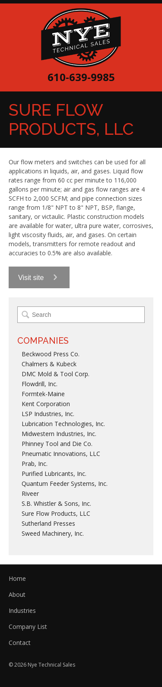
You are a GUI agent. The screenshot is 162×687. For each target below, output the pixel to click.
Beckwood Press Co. (50, 354)
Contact (20, 642)
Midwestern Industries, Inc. (59, 434)
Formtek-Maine (43, 394)
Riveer (30, 493)
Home (17, 578)
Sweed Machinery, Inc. (53, 533)
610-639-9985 (81, 77)
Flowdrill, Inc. (39, 384)
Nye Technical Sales (81, 38)
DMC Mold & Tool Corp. (55, 374)
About (17, 594)
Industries (22, 610)
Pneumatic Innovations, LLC (61, 453)
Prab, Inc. (35, 463)
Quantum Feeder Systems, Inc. (65, 483)
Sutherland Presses (48, 523)
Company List (28, 626)
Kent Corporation (46, 404)
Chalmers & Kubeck (49, 364)
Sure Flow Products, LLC (56, 513)
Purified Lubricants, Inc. (54, 473)
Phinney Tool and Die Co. (57, 444)
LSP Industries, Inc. (48, 414)
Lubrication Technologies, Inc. (63, 424)
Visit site (39, 277)
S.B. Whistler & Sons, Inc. (56, 503)
